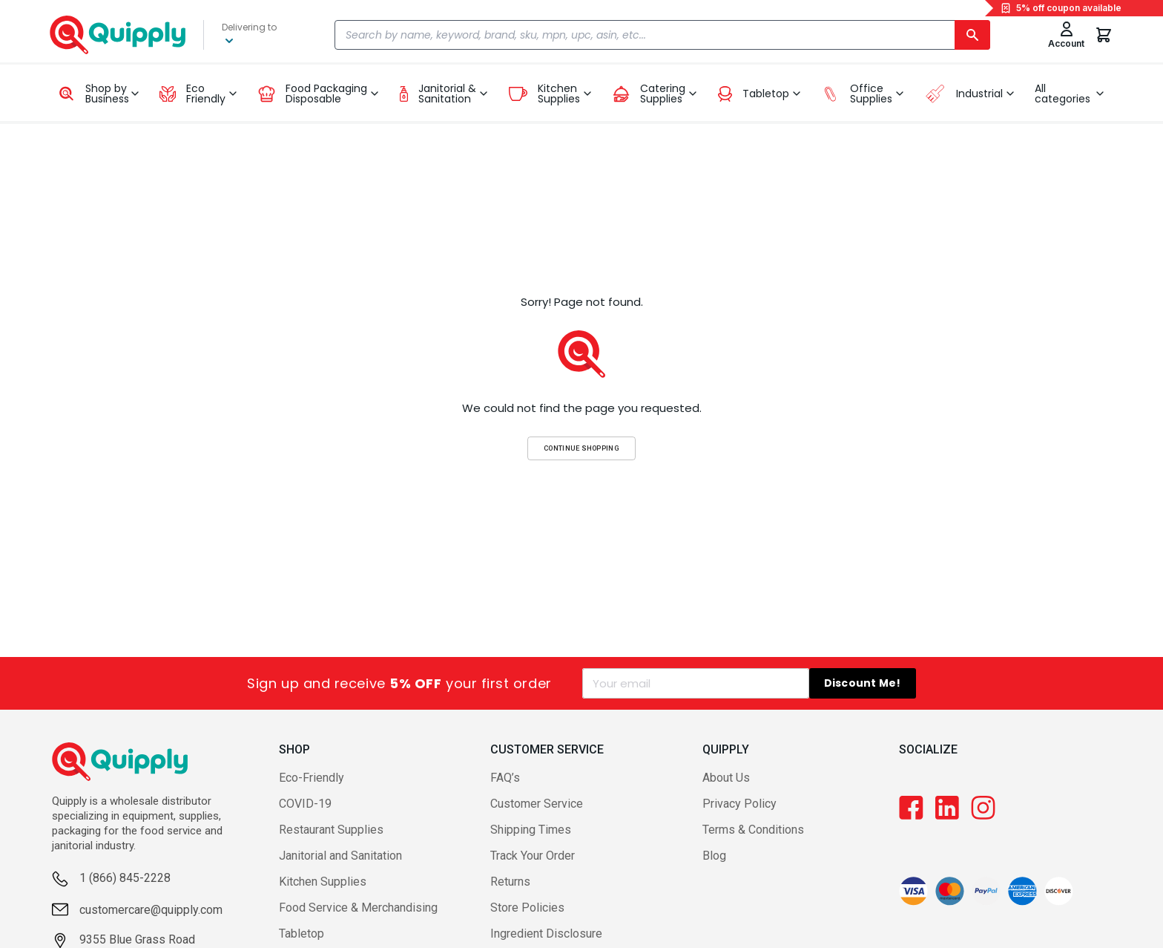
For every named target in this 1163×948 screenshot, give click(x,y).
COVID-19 (305, 804)
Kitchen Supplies (322, 882)
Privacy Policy (739, 804)
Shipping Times (530, 830)
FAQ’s (505, 778)
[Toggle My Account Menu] (1066, 35)
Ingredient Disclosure (546, 933)
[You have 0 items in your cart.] (1104, 35)
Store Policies (527, 907)
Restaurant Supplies (331, 830)
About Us (726, 778)
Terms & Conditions (753, 830)
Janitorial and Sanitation (340, 856)
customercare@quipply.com (151, 910)
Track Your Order (532, 856)
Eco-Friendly (311, 778)
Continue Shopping (581, 448)
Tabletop (301, 933)
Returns (510, 882)
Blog (714, 856)
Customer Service (536, 804)
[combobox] (662, 35)
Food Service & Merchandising (358, 907)
